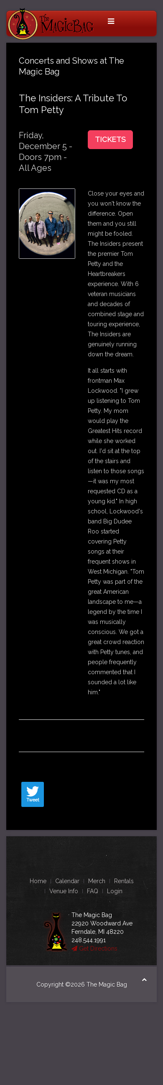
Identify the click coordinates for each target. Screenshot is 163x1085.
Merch (96, 881)
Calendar (67, 881)
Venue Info (63, 891)
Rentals (124, 881)
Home (38, 881)
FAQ (92, 891)
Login (114, 891)
